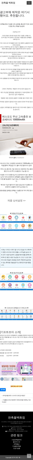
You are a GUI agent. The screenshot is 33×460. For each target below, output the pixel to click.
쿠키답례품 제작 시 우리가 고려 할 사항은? (14, 395)
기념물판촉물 (16, 446)
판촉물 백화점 (8, 3)
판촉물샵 (16, 444)
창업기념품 (24, 257)
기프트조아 (20, 157)
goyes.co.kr (24, 457)
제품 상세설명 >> (17, 200)
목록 (3, 389)
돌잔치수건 (16, 442)
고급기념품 (16, 448)
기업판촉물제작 (16, 440)
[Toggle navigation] (29, 3)
